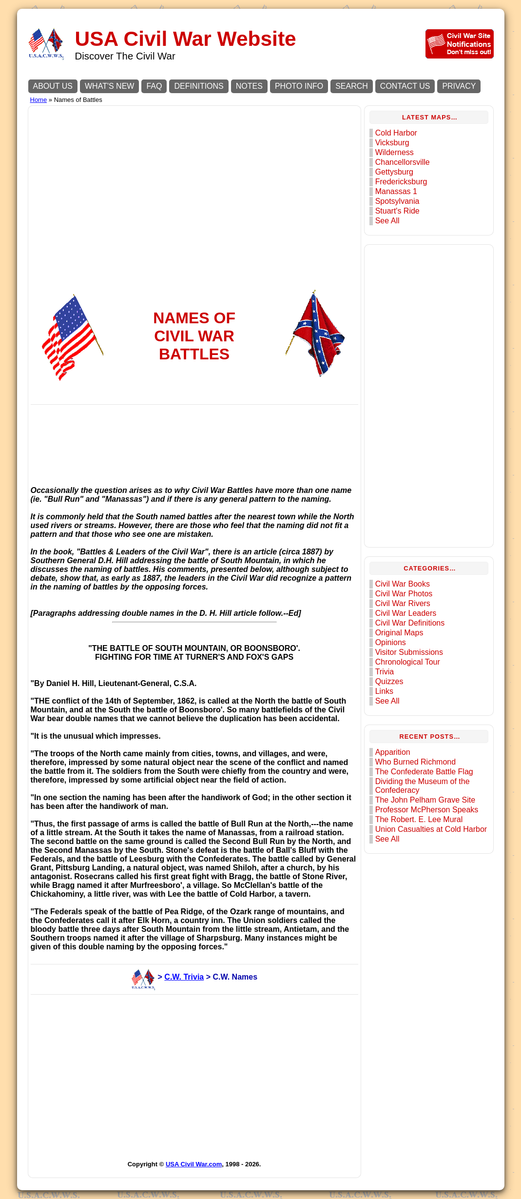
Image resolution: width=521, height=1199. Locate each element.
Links (384, 691)
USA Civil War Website (185, 38)
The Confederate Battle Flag (424, 771)
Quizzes (389, 681)
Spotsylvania (397, 201)
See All (387, 220)
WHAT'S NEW (109, 86)
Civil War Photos (404, 594)
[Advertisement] (194, 176)
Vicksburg (392, 142)
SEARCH (351, 86)
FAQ (154, 86)
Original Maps (399, 633)
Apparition (392, 752)
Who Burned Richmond (415, 762)
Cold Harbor (396, 133)
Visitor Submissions (409, 652)
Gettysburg (394, 172)
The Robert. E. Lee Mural (419, 819)
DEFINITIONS (198, 86)
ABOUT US (53, 86)
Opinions (390, 642)
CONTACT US (405, 86)
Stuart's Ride (397, 211)
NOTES (249, 86)
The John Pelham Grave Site (425, 800)
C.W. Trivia (184, 977)
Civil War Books (402, 584)
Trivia (384, 672)
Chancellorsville (402, 162)
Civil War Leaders (406, 613)
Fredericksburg (401, 181)
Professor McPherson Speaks (427, 810)
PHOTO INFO (299, 86)
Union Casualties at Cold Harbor (431, 829)
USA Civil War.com (194, 1164)
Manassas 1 (396, 191)
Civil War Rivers (402, 603)
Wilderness (394, 152)
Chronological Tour (407, 662)
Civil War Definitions (410, 623)
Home (38, 99)
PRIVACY (459, 86)
